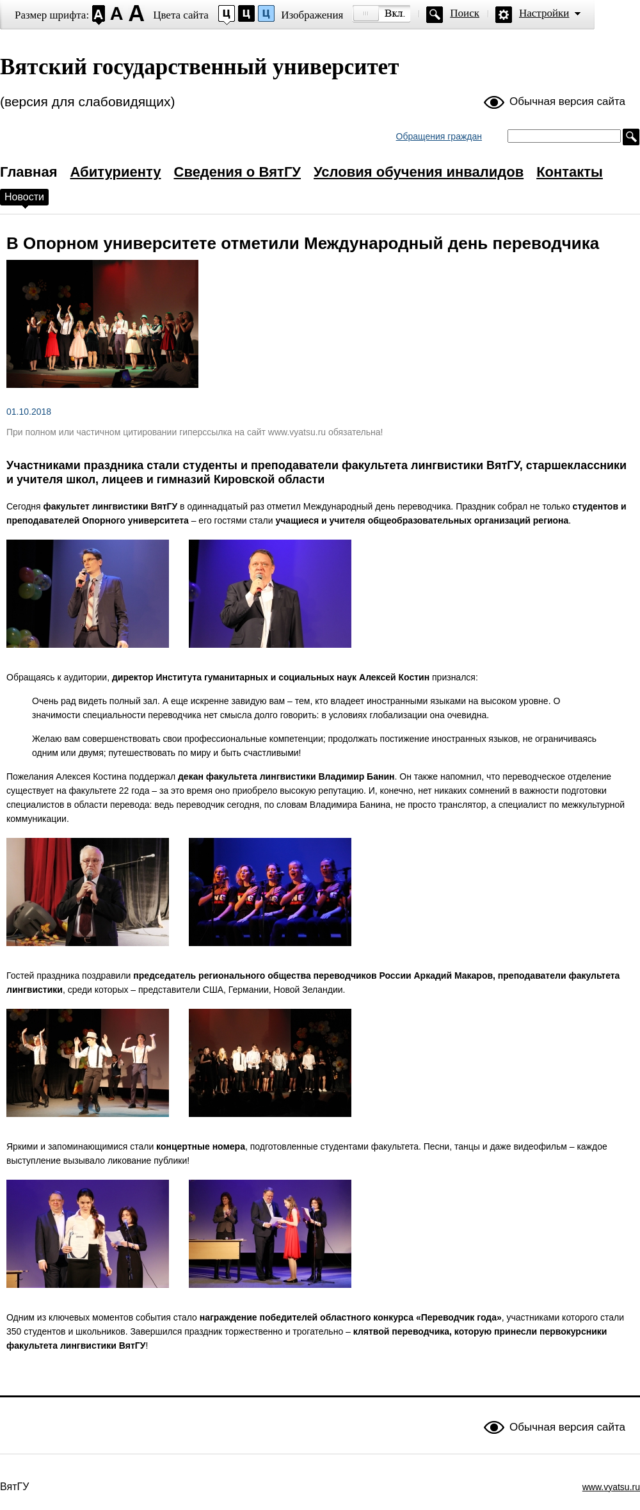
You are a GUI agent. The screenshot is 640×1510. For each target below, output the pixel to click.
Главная (28, 172)
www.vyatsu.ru (611, 1487)
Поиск (464, 13)
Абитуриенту (115, 172)
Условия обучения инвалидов (419, 172)
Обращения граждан (439, 136)
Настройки (544, 13)
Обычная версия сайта (567, 101)
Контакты (569, 172)
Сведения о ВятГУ (237, 172)
